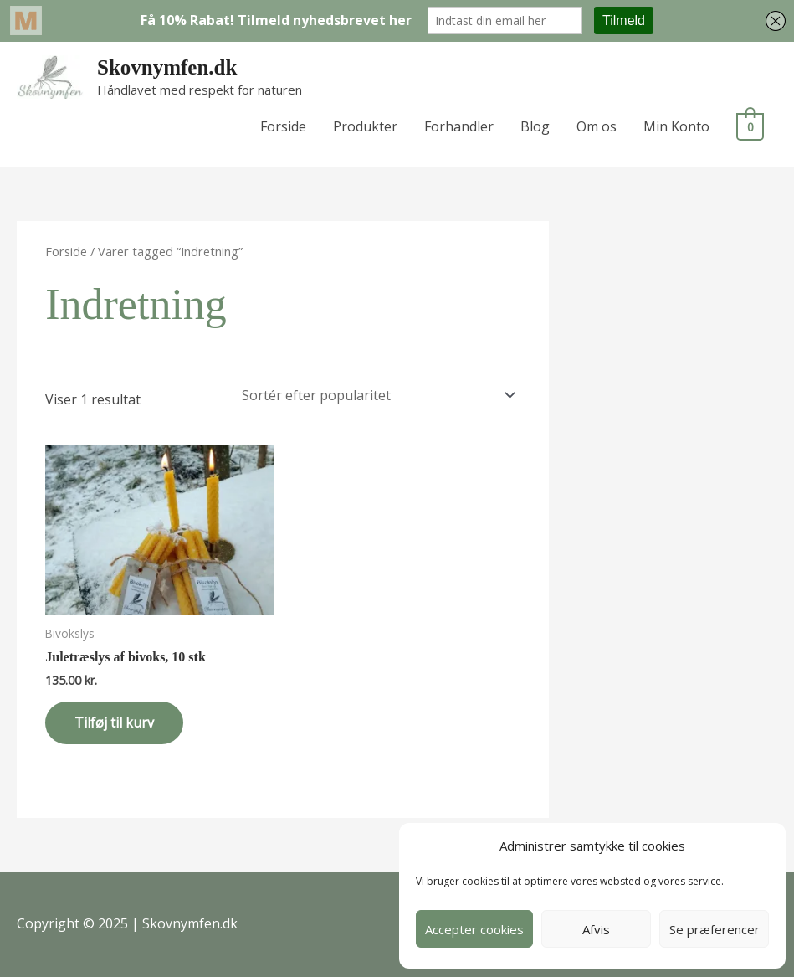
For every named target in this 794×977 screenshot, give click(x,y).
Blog (538, 126)
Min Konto (680, 126)
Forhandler (462, 126)
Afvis (596, 929)
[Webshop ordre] (375, 395)
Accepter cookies (474, 929)
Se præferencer (714, 929)
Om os (600, 126)
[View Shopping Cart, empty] (752, 126)
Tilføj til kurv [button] (114, 722)
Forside (287, 126)
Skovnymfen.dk (167, 67)
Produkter (368, 126)
